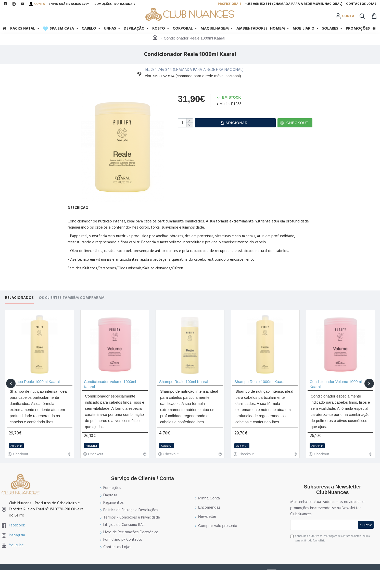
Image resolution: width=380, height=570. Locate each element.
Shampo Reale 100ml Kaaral (183, 375)
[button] (11, 377)
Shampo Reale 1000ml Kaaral (34, 375)
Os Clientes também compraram (72, 291)
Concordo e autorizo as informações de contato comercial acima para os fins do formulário (330, 532)
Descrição (78, 208)
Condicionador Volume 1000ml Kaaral (110, 377)
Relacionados (19, 291)
